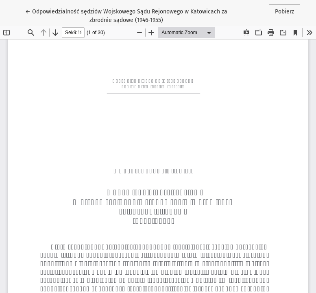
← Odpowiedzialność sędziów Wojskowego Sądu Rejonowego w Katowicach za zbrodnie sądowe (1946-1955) (126, 15)
